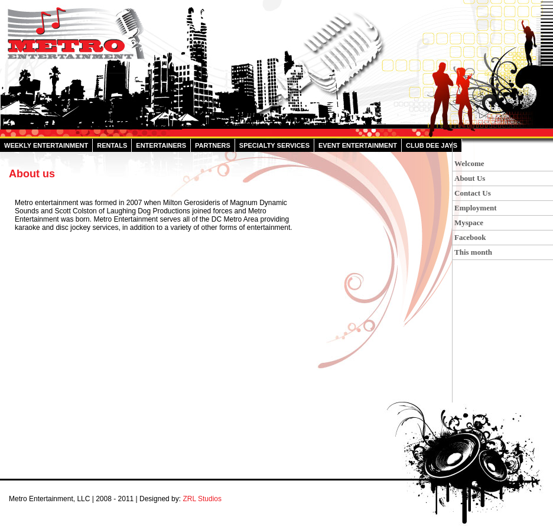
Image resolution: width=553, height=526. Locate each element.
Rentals (112, 145)
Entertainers (161, 145)
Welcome (469, 163)
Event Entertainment (357, 145)
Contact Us (472, 193)
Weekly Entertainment (46, 145)
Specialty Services (274, 145)
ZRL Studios (202, 499)
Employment (475, 207)
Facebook (470, 237)
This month (473, 252)
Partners (212, 145)
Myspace (468, 222)
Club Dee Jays (431, 145)
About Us (469, 178)
